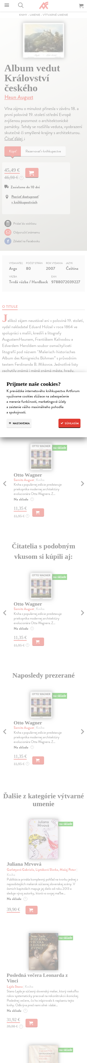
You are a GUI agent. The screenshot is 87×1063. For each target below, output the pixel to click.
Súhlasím (69, 423)
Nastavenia (19, 423)
